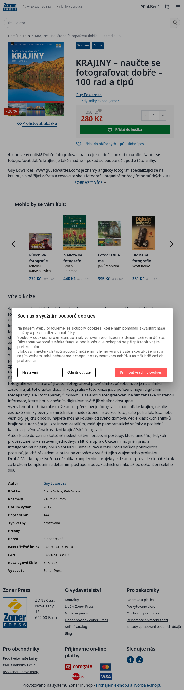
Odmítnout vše (79, 372)
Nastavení (30, 372)
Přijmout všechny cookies (141, 372)
